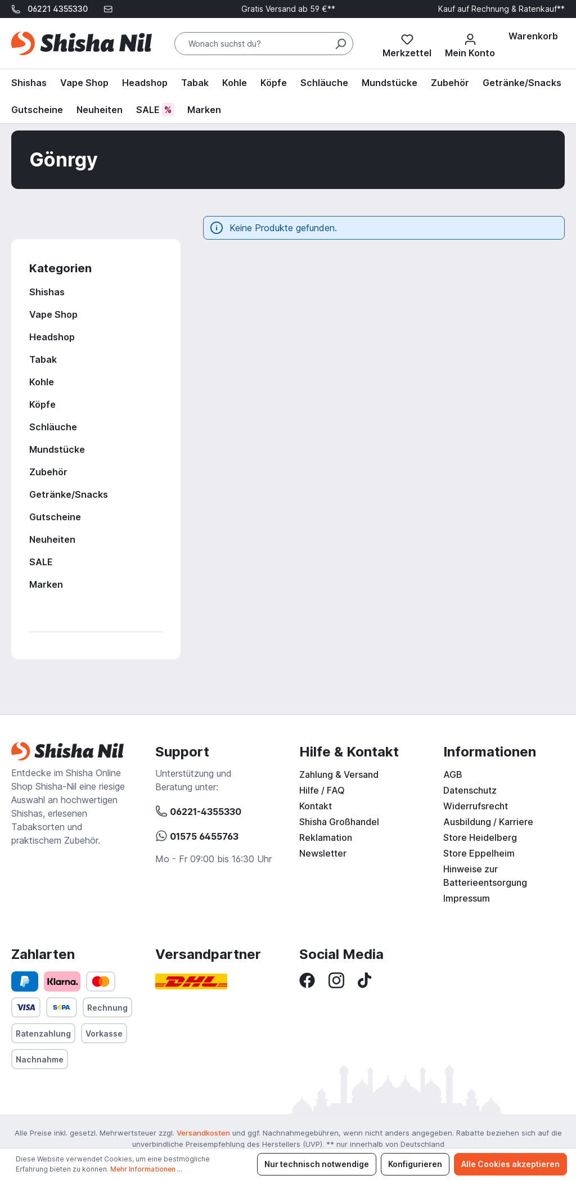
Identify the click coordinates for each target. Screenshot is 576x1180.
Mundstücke (57, 449)
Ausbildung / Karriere (488, 821)
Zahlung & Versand (339, 774)
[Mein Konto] (470, 43)
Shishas (47, 292)
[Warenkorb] (533, 36)
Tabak (43, 359)
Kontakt (315, 806)
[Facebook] (307, 979)
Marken (46, 584)
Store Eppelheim (479, 853)
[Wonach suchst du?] (263, 43)
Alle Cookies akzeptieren (510, 1164)
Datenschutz (470, 790)
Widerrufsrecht (475, 806)
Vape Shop (53, 314)
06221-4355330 (198, 810)
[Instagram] (336, 979)
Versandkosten (203, 1132)
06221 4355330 (58, 8)
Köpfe (42, 404)
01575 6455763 (196, 834)
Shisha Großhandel (339, 821)
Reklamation (325, 837)
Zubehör (48, 472)
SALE (41, 562)
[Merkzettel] (407, 43)
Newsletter (322, 853)
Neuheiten (52, 539)
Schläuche (53, 427)
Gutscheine (55, 517)
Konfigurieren (415, 1164)
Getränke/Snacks (68, 494)
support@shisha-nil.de (60, 26)
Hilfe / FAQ (322, 790)
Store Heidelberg (480, 837)
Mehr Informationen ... (146, 1169)
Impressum (466, 898)
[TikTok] (364, 979)
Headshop (52, 337)
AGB (452, 774)
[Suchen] (340, 43)
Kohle (41, 382)
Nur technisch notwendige (316, 1164)
